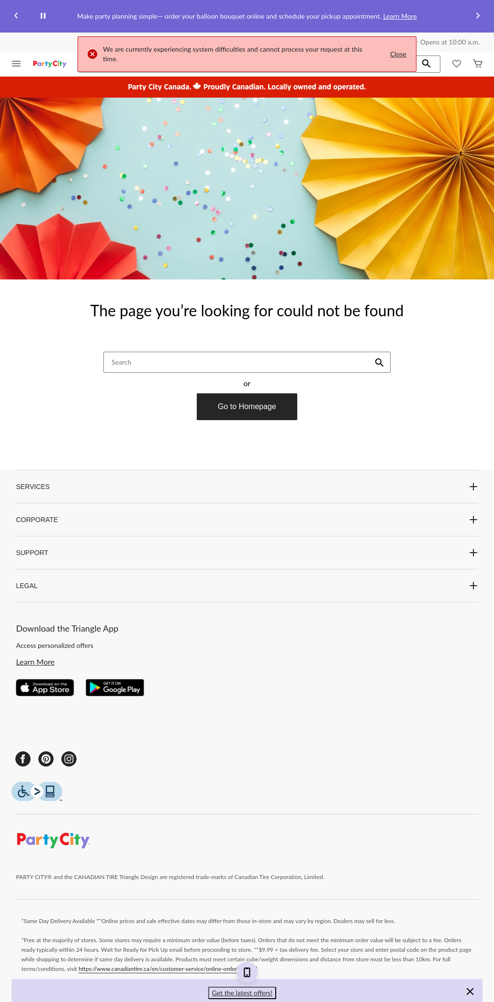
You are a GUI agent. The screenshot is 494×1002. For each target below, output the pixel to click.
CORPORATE (247, 519)
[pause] (43, 16)
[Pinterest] (46, 759)
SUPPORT (247, 552)
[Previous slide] (16, 16)
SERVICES (247, 486)
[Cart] (478, 64)
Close (398, 54)
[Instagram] (69, 759)
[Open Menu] (16, 64)
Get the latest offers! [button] (242, 993)
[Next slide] (478, 16)
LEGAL (247, 585)
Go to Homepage (247, 406)
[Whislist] (456, 64)
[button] (426, 64)
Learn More (399, 16)
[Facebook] (23, 759)
